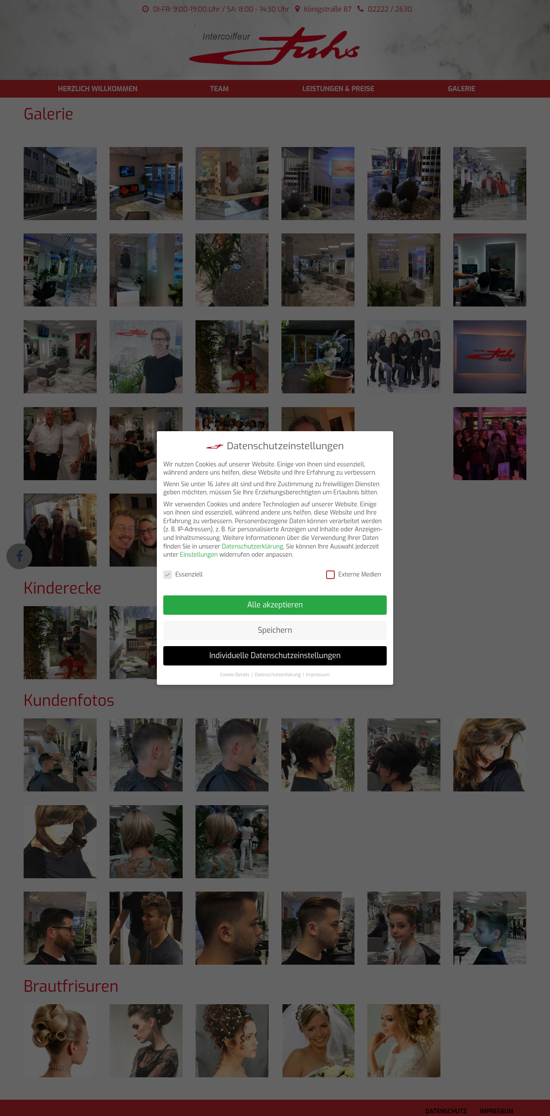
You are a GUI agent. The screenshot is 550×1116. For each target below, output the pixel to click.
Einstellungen (199, 555)
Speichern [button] (275, 630)
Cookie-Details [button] (235, 674)
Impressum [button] (318, 674)
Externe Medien (353, 574)
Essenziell (183, 574)
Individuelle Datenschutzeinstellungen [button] (275, 655)
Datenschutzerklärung (252, 547)
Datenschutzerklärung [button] (278, 674)
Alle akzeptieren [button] (275, 605)
